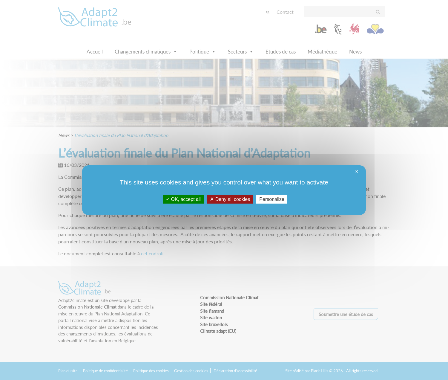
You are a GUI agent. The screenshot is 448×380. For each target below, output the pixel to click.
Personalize (271, 199)
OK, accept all (183, 199)
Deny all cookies (230, 199)
